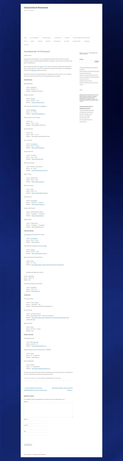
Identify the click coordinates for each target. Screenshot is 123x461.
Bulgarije (89, 95)
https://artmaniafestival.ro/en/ (40, 193)
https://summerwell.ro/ (38, 215)
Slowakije (92, 100)
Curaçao (94, 95)
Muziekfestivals (49, 378)
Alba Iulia (35, 342)
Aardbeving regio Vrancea (85, 80)
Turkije (81, 101)
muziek (41, 66)
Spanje (97, 100)
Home (25, 37)
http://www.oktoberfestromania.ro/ (41, 368)
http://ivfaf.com (35, 291)
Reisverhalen (57, 41)
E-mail (26, 425)
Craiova (45, 246)
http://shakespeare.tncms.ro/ (39, 253)
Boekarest (43, 106)
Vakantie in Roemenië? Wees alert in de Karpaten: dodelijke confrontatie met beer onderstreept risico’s (89, 77)
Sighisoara (34, 70)
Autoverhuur (57, 37)
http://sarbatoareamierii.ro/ (39, 346)
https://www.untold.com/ (38, 204)
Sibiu (32, 189)
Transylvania (27, 234)
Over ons (26, 44)
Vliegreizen (87, 41)
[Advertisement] (61, 24)
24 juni (37, 146)
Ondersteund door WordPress (39, 454)
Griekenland (83, 98)
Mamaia (33, 98)
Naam (26, 419)
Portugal (82, 100)
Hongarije (88, 98)
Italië (93, 98)
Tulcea (36, 302)
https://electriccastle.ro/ (38, 181)
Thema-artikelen (46, 37)
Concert (39, 378)
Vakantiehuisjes (76, 41)
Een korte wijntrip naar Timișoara (81, 37)
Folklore (43, 378)
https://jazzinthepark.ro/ (38, 147)
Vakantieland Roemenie (36, 7)
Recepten (48, 41)
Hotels (25, 41)
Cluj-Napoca (34, 144)
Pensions (40, 41)
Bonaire (85, 95)
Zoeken (81, 59)
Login (81, 89)
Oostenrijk (94, 99)
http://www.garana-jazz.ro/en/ (40, 170)
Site (25, 431)
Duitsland (89, 97)
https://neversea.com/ (37, 159)
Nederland (82, 99)
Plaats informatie (34, 37)
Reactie (26, 401)
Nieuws (32, 41)
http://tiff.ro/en (36, 242)
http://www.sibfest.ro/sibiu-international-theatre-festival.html (47, 264)
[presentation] (36, 439)
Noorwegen (89, 99)
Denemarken (83, 97)
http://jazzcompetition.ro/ (38, 114)
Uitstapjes (66, 41)
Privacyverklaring (27, 454)
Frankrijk (94, 97)
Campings (67, 37)
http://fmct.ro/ (35, 357)
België (81, 95)
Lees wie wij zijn (83, 121)
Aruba (97, 94)
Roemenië (87, 100)
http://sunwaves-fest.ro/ (38, 102)
